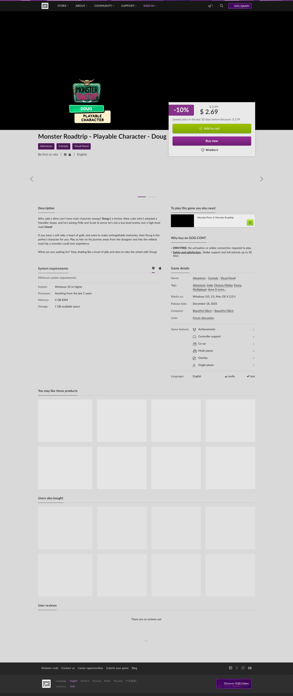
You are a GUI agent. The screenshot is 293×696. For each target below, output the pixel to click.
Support (128, 6)
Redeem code (50, 668)
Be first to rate (48, 154)
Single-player (223, 365)
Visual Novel (228, 278)
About (81, 6)
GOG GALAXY (242, 6)
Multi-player (223, 351)
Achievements (223, 329)
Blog (134, 668)
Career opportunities (90, 668)
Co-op (223, 344)
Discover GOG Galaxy (233, 683)
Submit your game (117, 668)
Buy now (212, 141)
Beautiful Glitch (202, 311)
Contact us (68, 668)
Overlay (223, 358)
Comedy (213, 278)
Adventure (199, 278)
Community (104, 6)
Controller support (223, 337)
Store (62, 6)
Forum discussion (203, 318)
